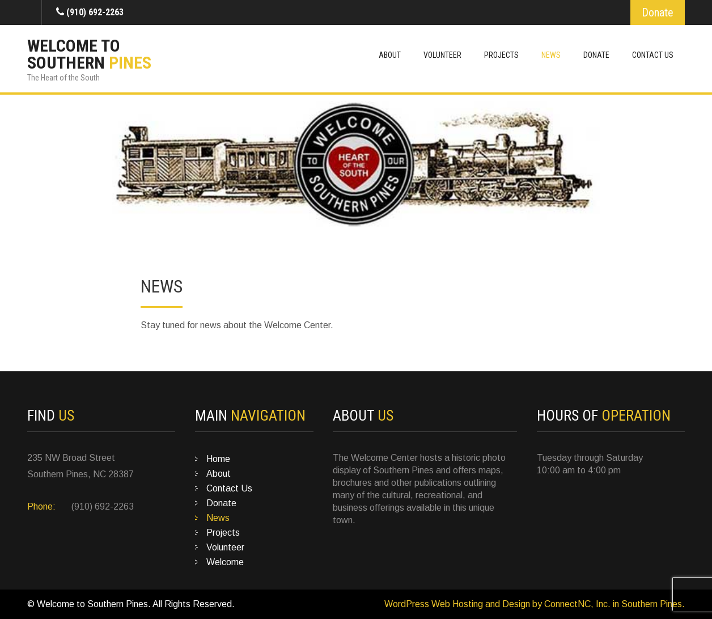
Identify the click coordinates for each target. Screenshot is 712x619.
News (551, 55)
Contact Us (652, 55)
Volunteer (442, 55)
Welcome (225, 562)
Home (218, 459)
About (390, 55)
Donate (657, 12)
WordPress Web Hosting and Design (457, 604)
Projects (501, 55)
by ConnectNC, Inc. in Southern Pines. (607, 604)
